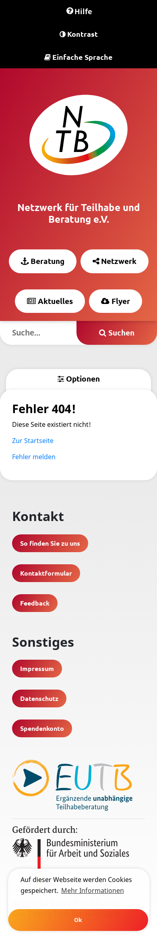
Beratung (42, 261)
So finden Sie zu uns (50, 543)
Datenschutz (39, 698)
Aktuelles (50, 301)
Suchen (116, 332)
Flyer (115, 301)
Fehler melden (34, 456)
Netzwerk (114, 261)
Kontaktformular (46, 573)
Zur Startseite (33, 440)
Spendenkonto (42, 728)
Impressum (37, 668)
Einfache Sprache (78, 56)
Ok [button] (78, 920)
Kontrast (79, 33)
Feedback (35, 603)
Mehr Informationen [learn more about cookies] (92, 890)
